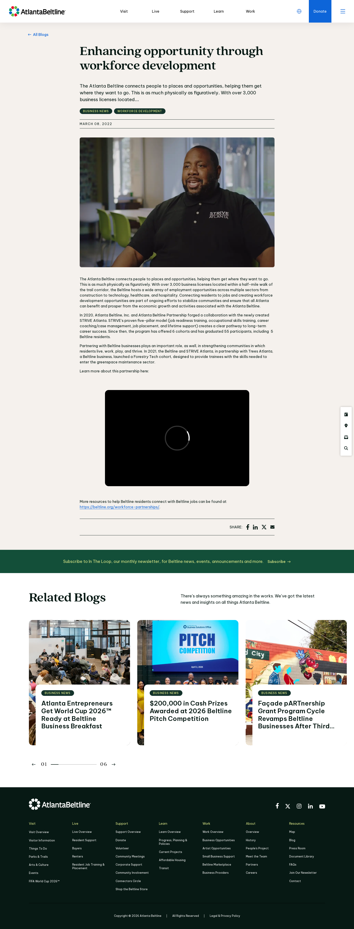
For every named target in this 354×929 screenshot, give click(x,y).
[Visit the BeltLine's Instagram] (299, 807)
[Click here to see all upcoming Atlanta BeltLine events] (346, 414)
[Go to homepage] (37, 11)
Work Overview (213, 832)
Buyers (77, 848)
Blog (292, 840)
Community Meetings (130, 856)
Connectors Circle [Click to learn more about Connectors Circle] (128, 881)
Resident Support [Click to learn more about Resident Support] (84, 840)
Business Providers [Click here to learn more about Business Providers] (216, 872)
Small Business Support (219, 856)
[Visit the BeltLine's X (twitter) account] (287, 807)
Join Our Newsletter (303, 872)
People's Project (257, 848)
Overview (252, 832)
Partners (252, 864)
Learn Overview (170, 832)
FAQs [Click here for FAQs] (292, 864)
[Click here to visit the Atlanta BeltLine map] (346, 425)
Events (33, 873)
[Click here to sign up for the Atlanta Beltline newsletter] (346, 437)
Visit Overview (39, 832)
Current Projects (170, 852)
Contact (295, 881)
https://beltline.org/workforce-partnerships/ (119, 507)
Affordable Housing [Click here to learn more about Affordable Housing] (172, 860)
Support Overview (128, 832)
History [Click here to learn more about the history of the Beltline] (251, 840)
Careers (251, 872)
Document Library (301, 856)
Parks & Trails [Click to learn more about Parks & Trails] (38, 856)
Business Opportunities (219, 840)
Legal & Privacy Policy (225, 915)
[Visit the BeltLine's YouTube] (322, 807)
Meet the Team (256, 856)
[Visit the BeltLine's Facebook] (277, 806)
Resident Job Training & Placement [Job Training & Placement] (88, 866)
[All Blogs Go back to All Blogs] (37, 34)
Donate (121, 840)
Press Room (297, 848)
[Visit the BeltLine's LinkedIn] (310, 807)
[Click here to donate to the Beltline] (320, 11)
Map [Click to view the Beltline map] (292, 832)
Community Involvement (132, 872)
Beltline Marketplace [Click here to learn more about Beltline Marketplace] (217, 864)
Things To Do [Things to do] (38, 848)
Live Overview (82, 832)
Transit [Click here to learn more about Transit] (164, 868)
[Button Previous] (33, 764)
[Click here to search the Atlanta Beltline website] (346, 448)
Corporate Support (129, 864)
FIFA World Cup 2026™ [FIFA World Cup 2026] (44, 881)
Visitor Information (42, 840)
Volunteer (122, 848)
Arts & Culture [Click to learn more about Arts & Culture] (39, 864)
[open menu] (342, 11)
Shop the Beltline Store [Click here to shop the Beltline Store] (132, 889)
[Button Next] (113, 764)
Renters (77, 856)
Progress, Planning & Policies (173, 841)
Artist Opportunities (217, 848)
